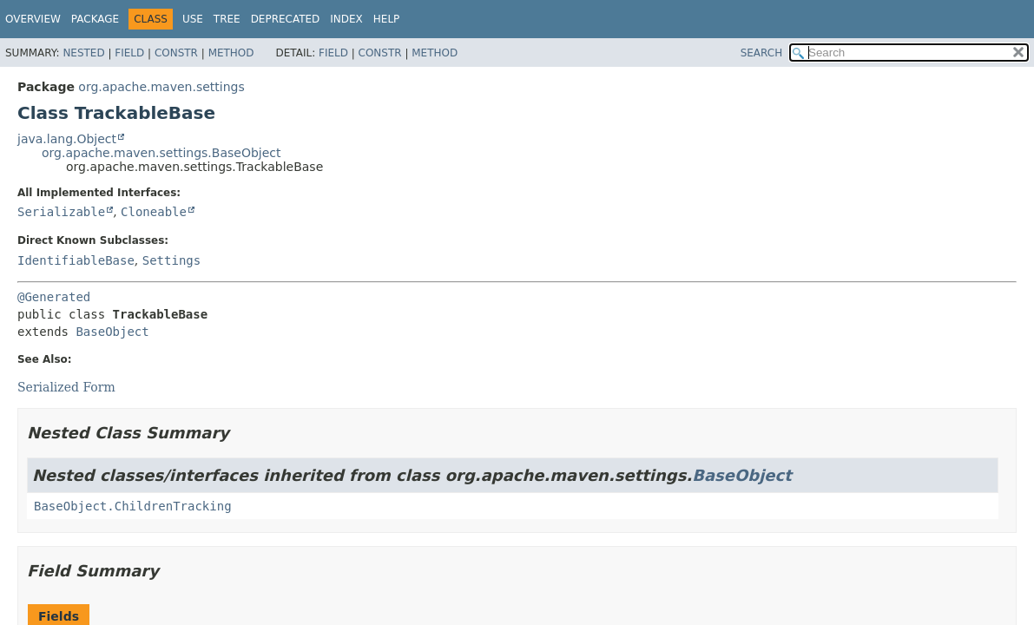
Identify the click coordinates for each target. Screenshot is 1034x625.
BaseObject (112, 332)
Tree (227, 19)
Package (95, 19)
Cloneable (154, 212)
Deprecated (285, 19)
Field (129, 53)
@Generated (53, 297)
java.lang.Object (66, 139)
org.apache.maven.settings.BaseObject (161, 153)
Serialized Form (66, 387)
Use (192, 19)
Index (346, 19)
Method (231, 53)
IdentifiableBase (76, 260)
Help (386, 19)
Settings (171, 260)
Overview (33, 19)
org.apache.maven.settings (161, 87)
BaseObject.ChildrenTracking (133, 506)
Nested (83, 53)
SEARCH (762, 53)
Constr (176, 53)
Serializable (61, 212)
